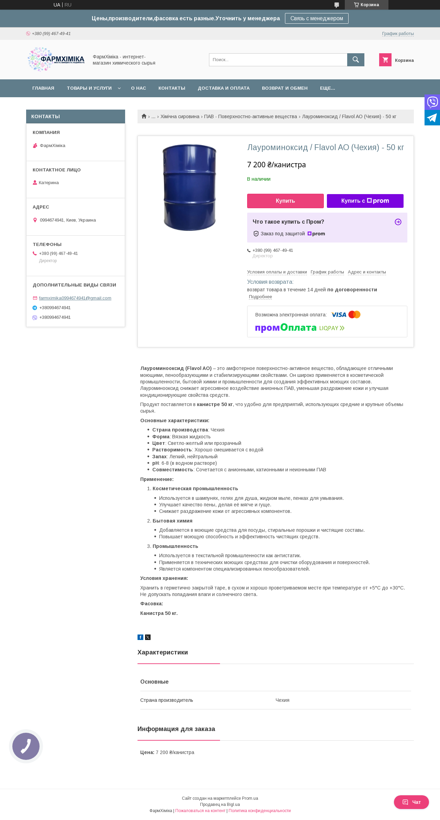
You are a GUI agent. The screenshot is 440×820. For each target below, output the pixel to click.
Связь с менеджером (316, 18)
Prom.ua (250, 798)
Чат (411, 802)
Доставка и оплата (224, 88)
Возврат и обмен (285, 88)
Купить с (365, 201)
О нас (138, 88)
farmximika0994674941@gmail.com (75, 298)
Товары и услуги (89, 88)
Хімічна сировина (180, 116)
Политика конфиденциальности (260, 810)
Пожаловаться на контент (200, 810)
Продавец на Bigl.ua (220, 804)
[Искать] (355, 59)
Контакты (171, 88)
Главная (43, 88)
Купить (285, 201)
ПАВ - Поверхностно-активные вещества (250, 116)
